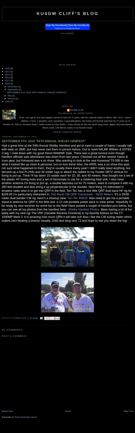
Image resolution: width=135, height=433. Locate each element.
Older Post (128, 411)
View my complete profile (67, 132)
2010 (7, 83)
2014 (7, 74)
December (13, 86)
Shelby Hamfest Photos (83, 209)
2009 (7, 101)
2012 (7, 77)
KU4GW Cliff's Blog (68, 13)
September (13, 89)
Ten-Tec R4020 (77, 198)
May (10, 95)
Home (68, 411)
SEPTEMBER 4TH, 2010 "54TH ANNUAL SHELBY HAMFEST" (37, 92)
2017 (7, 71)
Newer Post (7, 411)
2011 (7, 80)
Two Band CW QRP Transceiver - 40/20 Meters (82, 194)
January (12, 98)
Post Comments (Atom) (26, 417)
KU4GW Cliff (76, 110)
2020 (7, 68)
